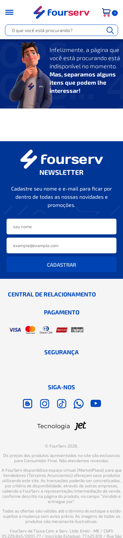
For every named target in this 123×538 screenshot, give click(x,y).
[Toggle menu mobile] (13, 12)
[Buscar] (110, 30)
